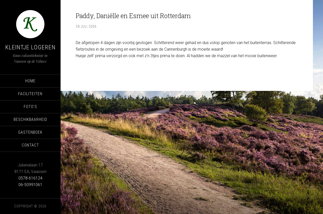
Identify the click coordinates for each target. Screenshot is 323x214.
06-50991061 (30, 184)
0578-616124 (30, 178)
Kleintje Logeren (30, 47)
